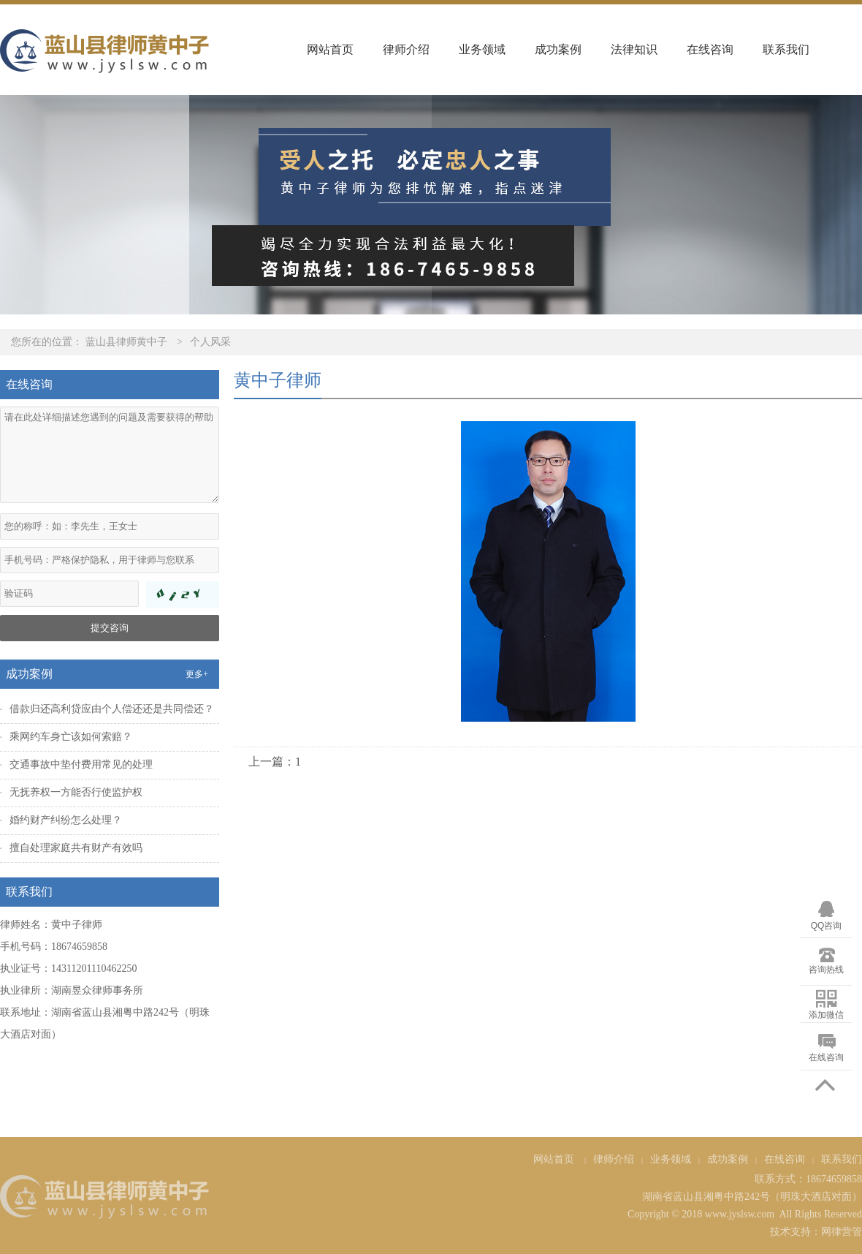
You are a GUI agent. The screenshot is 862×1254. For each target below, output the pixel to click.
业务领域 (482, 49)
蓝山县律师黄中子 (126, 341)
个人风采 (210, 341)
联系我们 (786, 49)
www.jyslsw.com (739, 1214)
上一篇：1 (274, 761)
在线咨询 (710, 49)
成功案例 (558, 49)
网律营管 (841, 1231)
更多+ (197, 674)
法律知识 (634, 49)
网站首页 (330, 49)
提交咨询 (110, 627)
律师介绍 (406, 49)
